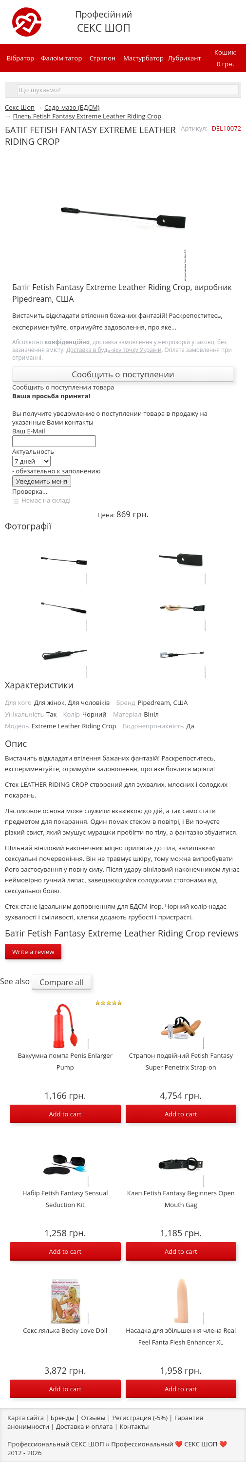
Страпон (103, 58)
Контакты (134, 1426)
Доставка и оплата (84, 1426)
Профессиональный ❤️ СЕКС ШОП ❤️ (169, 1444)
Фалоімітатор (61, 58)
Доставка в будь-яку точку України (113, 349)
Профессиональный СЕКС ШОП (55, 1444)
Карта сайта (25, 1417)
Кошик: (225, 59)
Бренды (63, 1417)
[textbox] (128, 89)
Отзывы (93, 1417)
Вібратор (20, 58)
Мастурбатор (143, 58)
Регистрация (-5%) (140, 1417)
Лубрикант (184, 58)
